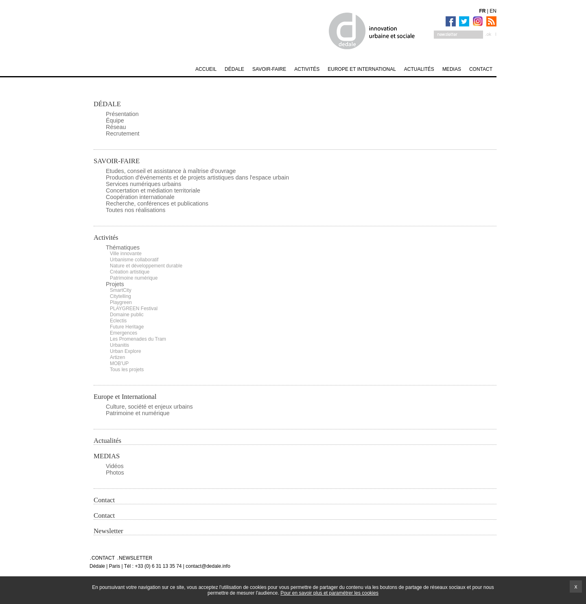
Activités (106, 237)
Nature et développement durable (146, 266)
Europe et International (125, 396)
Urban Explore (125, 351)
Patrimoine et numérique (138, 413)
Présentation (122, 114)
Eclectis (118, 321)
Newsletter (108, 531)
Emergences (123, 333)
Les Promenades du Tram (138, 339)
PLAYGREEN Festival (133, 308)
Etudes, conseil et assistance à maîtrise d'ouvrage (171, 171)
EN (493, 11)
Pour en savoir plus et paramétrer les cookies (329, 593)
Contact (104, 500)
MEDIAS (107, 456)
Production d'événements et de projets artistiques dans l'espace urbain (197, 177)
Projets (115, 284)
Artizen (117, 357)
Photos (115, 472)
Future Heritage (127, 327)
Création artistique (129, 272)
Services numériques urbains (143, 184)
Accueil (205, 69)
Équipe (115, 120)
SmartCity (120, 290)
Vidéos (115, 466)
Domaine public (127, 314)
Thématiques (123, 247)
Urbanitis (119, 345)
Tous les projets (127, 369)
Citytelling (120, 296)
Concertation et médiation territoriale (153, 190)
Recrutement (122, 133)
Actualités (107, 440)
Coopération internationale (140, 197)
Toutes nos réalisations (135, 210)
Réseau (116, 127)
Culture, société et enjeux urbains (149, 406)
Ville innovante (126, 253)
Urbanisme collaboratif (134, 260)
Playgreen (121, 302)
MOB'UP (119, 363)
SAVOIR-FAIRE (117, 161)
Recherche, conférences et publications (157, 203)
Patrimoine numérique (133, 278)
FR (482, 11)
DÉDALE (107, 104)
